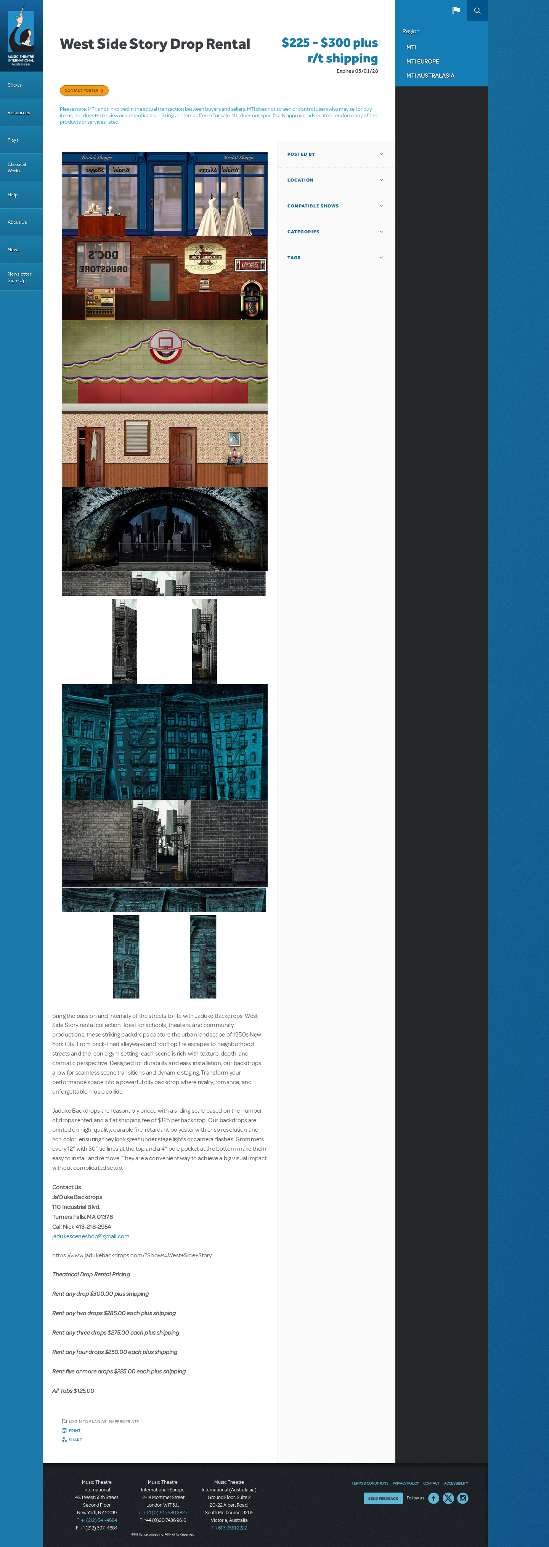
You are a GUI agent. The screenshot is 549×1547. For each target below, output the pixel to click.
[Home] (21, 36)
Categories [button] (303, 231)
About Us (17, 222)
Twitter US (448, 1498)
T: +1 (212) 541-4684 (97, 1520)
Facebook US (434, 1498)
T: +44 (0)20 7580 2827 (163, 1513)
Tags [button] (294, 257)
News (13, 249)
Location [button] (300, 180)
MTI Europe (422, 61)
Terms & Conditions (370, 1483)
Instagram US (463, 1498)
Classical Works (17, 167)
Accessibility (456, 1483)
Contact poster (81, 90)
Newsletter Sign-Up (20, 277)
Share (75, 1439)
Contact (431, 1483)
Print (75, 1430)
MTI (411, 47)
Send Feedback (383, 1498)
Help (13, 194)
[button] (456, 10)
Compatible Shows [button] (313, 206)
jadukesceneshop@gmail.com (91, 1236)
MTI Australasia (430, 75)
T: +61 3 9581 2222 (229, 1528)
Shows (15, 85)
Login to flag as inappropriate (104, 1421)
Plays (13, 140)
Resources (19, 112)
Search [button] (477, 10)
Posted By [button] (301, 154)
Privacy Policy (406, 1483)
